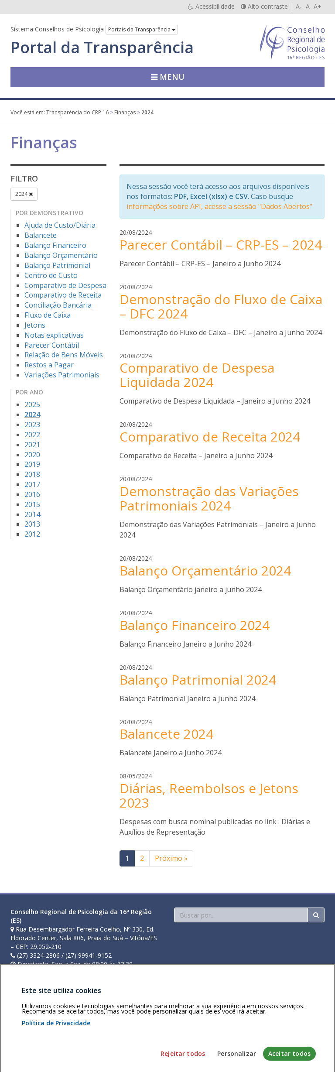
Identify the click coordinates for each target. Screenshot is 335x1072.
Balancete (40, 235)
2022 (32, 434)
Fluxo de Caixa (47, 315)
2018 (32, 474)
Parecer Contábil (51, 345)
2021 (32, 444)
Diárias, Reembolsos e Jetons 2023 (209, 795)
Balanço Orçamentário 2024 (205, 570)
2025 (32, 404)
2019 (32, 464)
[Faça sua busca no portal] (241, 915)
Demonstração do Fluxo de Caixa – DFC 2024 (221, 306)
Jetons (34, 325)
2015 (32, 504)
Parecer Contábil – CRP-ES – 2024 (221, 244)
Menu (168, 77)
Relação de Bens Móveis (63, 355)
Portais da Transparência (141, 29)
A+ (317, 6)
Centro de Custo (51, 275)
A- (299, 6)
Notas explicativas (54, 335)
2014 (32, 514)
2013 (32, 524)
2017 (32, 484)
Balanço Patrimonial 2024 (198, 679)
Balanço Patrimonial (57, 265)
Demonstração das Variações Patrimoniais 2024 (209, 498)
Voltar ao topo (304, 1021)
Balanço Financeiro (55, 245)
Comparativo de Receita (63, 295)
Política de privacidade (85, 1021)
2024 (24, 194)
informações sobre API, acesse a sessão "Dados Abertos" (219, 206)
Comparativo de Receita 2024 (210, 436)
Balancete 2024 (166, 734)
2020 (32, 454)
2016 (32, 494)
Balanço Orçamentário (61, 255)
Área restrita (31, 1021)
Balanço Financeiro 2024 (195, 625)
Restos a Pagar (49, 365)
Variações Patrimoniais (61, 375)
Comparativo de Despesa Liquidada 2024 (197, 375)
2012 (32, 534)
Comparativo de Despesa (65, 285)
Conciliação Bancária (58, 305)
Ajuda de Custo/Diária (60, 225)
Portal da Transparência (102, 47)
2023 (32, 424)
